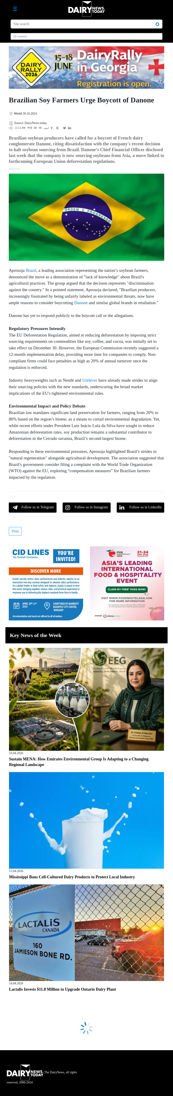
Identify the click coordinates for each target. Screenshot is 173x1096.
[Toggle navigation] (15, 8)
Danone (81, 302)
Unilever (89, 380)
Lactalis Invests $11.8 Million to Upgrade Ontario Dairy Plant (62, 989)
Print (15, 531)
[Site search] (86, 24)
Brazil (31, 270)
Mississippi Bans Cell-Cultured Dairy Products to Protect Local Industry (72, 877)
